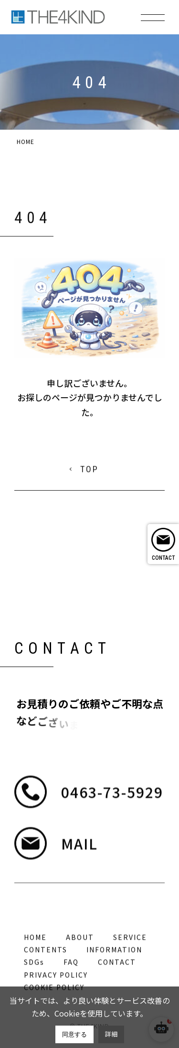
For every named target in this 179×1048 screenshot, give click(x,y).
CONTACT (163, 558)
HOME (35, 978)
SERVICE (130, 978)
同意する (74, 1034)
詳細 (111, 1033)
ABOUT (80, 978)
